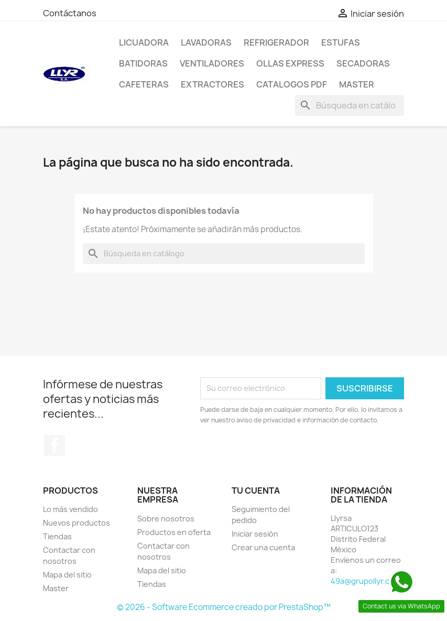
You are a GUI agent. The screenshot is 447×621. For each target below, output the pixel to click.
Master (356, 84)
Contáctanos (69, 13)
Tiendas (57, 536)
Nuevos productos (76, 523)
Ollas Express (290, 63)
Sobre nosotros (165, 519)
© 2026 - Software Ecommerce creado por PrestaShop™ (224, 607)
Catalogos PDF (291, 84)
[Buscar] (349, 105)
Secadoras (363, 63)
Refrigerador (276, 42)
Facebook (54, 445)
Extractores (212, 84)
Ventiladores (212, 63)
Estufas (340, 42)
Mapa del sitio (67, 575)
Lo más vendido (70, 509)
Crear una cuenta (263, 547)
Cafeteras (144, 84)
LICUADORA (144, 42)
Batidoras (143, 63)
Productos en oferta (174, 532)
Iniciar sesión (255, 534)
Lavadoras (206, 42)
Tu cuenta (256, 490)
